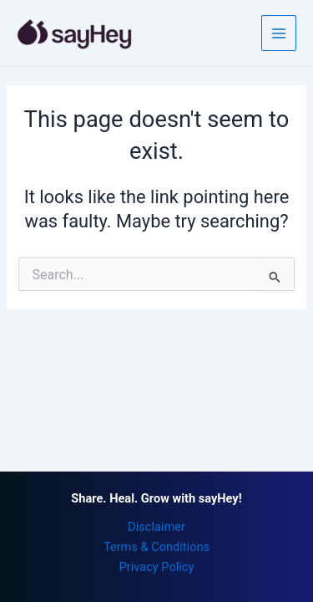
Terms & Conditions (156, 546)
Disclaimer (156, 526)
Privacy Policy (156, 566)
